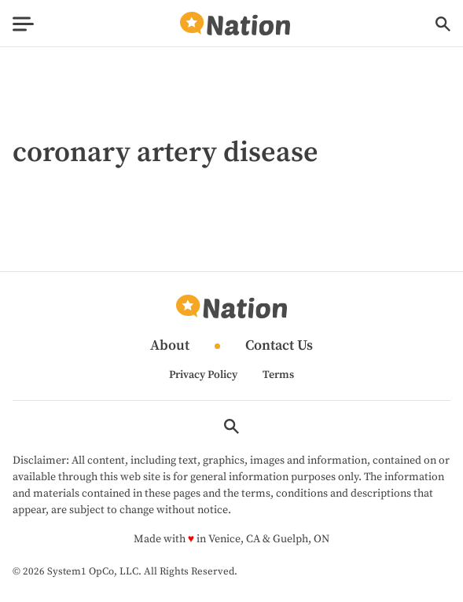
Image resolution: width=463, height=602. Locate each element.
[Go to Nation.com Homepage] (235, 24)
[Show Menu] (23, 24)
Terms (278, 375)
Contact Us (279, 346)
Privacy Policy (203, 375)
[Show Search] (442, 24)
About (169, 346)
